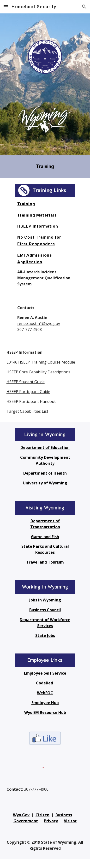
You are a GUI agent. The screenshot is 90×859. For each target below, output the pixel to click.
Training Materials (37, 215)
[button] (6, 6)
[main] (45, 166)
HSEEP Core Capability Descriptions (38, 372)
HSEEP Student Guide (25, 381)
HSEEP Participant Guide (28, 391)
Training (26, 203)
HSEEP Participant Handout (31, 401)
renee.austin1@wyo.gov (38, 323)
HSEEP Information (37, 226)
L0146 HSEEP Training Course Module (40, 362)
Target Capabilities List (27, 411)
